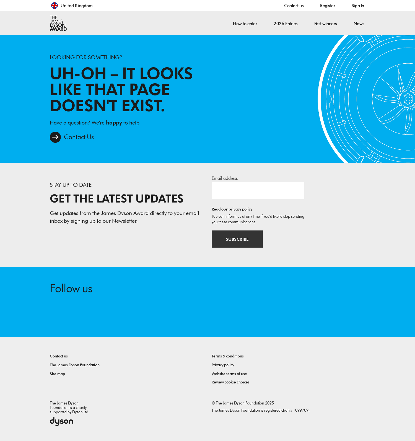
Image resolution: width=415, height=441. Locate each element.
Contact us (294, 5)
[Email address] (258, 190)
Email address (225, 178)
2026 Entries (285, 23)
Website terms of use (229, 374)
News (359, 23)
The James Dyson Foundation (75, 365)
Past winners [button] (325, 23)
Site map (57, 374)
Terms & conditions (228, 356)
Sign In (358, 5)
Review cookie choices (231, 382)
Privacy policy (223, 365)
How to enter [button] (245, 23)
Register (327, 5)
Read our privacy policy (232, 209)
